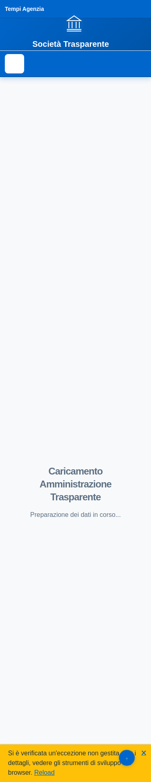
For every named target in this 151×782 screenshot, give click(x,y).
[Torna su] (126, 757)
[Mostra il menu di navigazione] (14, 63)
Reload (44, 772)
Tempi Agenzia (24, 9)
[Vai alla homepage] (75, 31)
